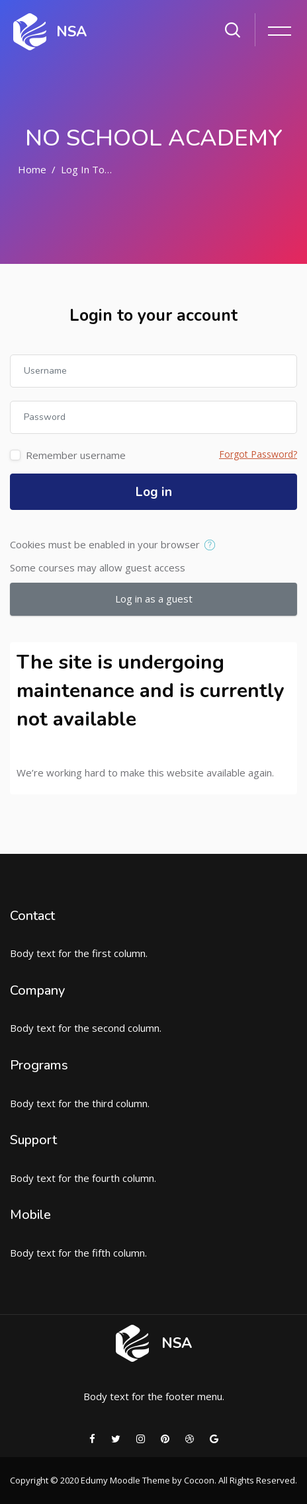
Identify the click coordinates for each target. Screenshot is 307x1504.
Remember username (76, 455)
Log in (154, 492)
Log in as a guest (154, 598)
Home (32, 169)
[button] (212, 545)
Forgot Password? (258, 454)
